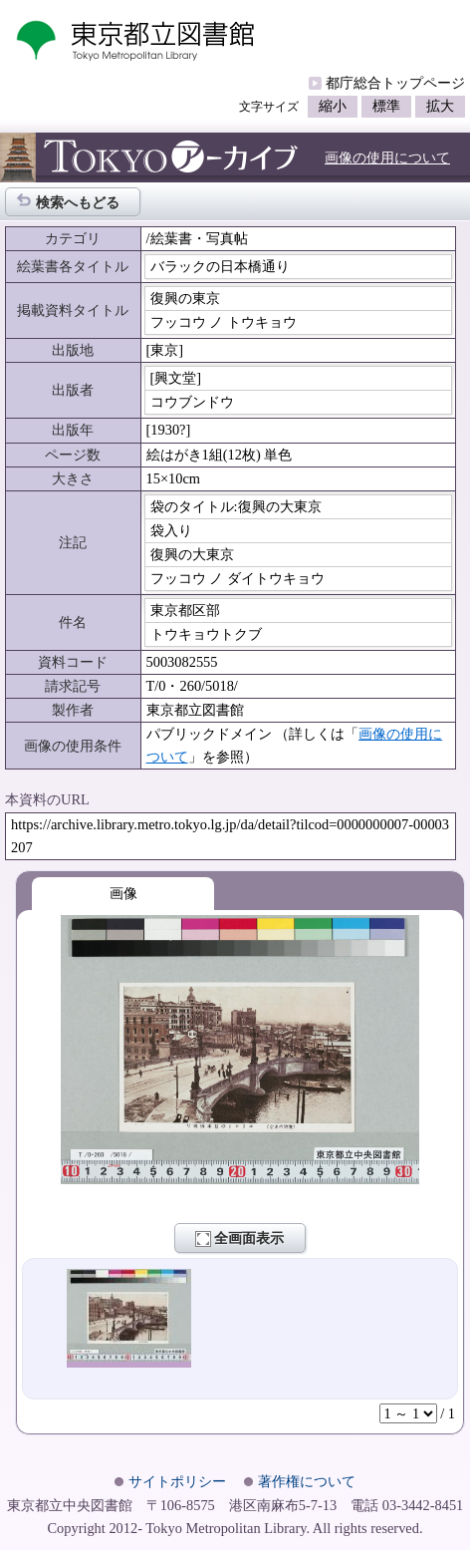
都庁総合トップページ (395, 83)
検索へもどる (67, 200)
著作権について (306, 1481)
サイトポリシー (177, 1481)
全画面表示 (239, 1239)
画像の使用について (387, 157)
